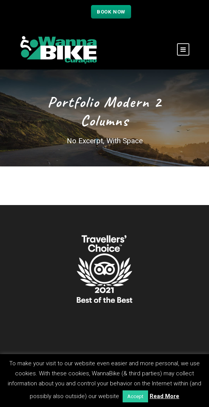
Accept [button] (135, 396)
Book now (111, 12)
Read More (164, 396)
